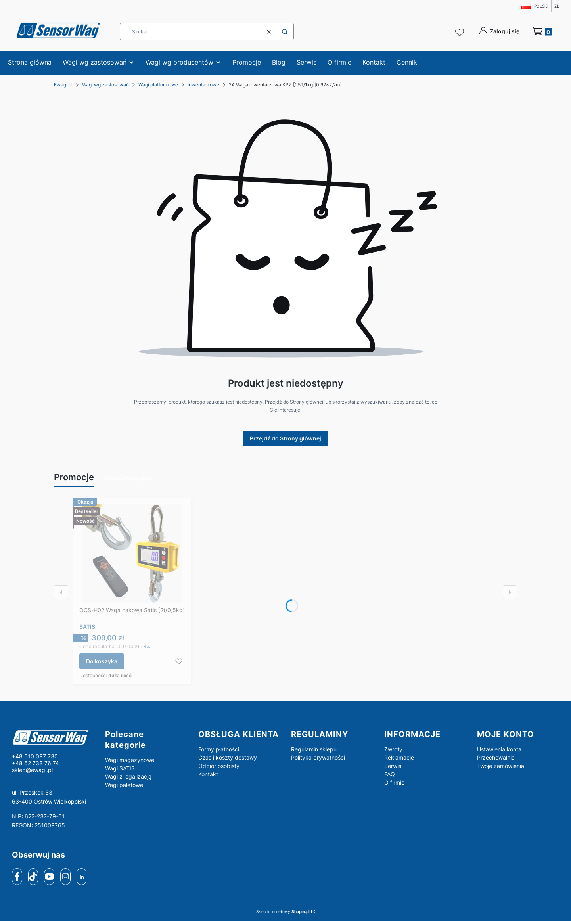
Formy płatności (218, 749)
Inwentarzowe (203, 85)
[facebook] (17, 876)
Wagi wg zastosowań (105, 85)
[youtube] (49, 876)
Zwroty (393, 749)
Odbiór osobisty (219, 765)
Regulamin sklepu (314, 749)
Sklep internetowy (283, 911)
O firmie (394, 782)
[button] (285, 31)
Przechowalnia (496, 757)
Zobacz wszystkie (127, 477)
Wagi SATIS (120, 768)
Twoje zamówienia (500, 765)
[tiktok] (33, 876)
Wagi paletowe (124, 784)
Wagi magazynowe (129, 759)
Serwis (392, 765)
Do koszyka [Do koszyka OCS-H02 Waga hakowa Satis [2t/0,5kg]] (101, 661)
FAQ (389, 774)
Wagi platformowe (158, 85)
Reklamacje (399, 757)
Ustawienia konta (499, 749)
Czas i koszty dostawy (227, 757)
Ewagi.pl (63, 85)
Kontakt (208, 774)
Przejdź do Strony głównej (285, 438)
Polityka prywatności (318, 757)
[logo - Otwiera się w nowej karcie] (52, 737)
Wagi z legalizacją (128, 776)
